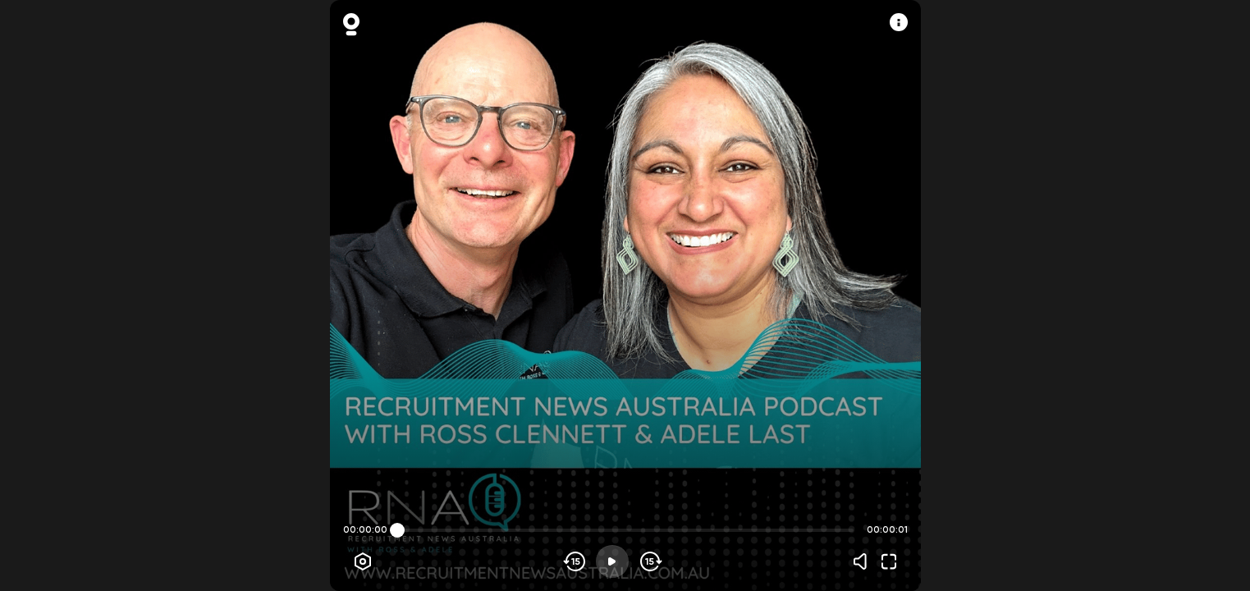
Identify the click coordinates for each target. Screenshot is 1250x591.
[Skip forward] (650, 561)
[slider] (397, 530)
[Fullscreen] (888, 561)
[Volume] (864, 561)
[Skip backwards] (575, 561)
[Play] (612, 561)
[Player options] (363, 561)
